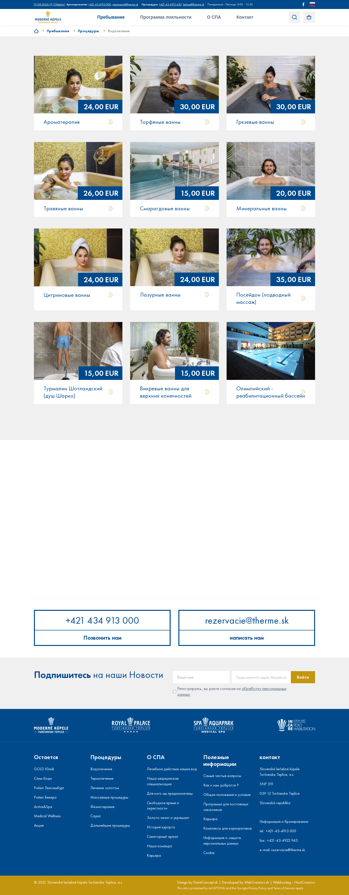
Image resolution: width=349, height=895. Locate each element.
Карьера (154, 855)
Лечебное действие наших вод (172, 769)
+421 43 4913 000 (99, 4)
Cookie (208, 852)
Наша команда (159, 846)
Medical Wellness (47, 816)
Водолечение (119, 31)
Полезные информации (219, 760)
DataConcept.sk (205, 882)
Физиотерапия (102, 806)
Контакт (245, 17)
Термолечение (101, 778)
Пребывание (111, 17)
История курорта (161, 827)
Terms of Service (283, 888)
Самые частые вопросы (222, 775)
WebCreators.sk (256, 882)
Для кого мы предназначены (170, 793)
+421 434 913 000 (102, 620)
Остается (46, 757)
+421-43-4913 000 (281, 831)
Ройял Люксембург (49, 787)
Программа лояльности (165, 17)
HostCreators (304, 882)
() (49, 4)
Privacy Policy (257, 888)
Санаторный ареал (162, 836)
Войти (303, 677)
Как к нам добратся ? (221, 785)
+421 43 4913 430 (170, 4)
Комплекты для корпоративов (227, 828)
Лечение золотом (104, 787)
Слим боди (43, 778)
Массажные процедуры (109, 797)
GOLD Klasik (44, 769)
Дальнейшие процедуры (110, 825)
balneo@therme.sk (193, 4)
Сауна (95, 816)
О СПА (214, 17)
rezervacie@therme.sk (125, 4)
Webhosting (282, 882)
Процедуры (88, 31)
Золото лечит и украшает (168, 817)
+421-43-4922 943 (282, 840)
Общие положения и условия (227, 794)
